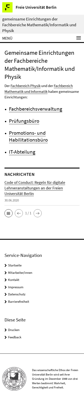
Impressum (15, 287)
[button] (8, 213)
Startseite (15, 265)
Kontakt (13, 280)
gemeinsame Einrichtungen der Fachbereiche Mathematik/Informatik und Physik (39, 24)
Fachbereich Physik (26, 85)
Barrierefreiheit (18, 301)
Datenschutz (16, 294)
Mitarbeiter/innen (20, 272)
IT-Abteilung (22, 151)
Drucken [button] (13, 330)
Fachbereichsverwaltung (35, 109)
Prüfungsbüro (24, 121)
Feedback (14, 337)
